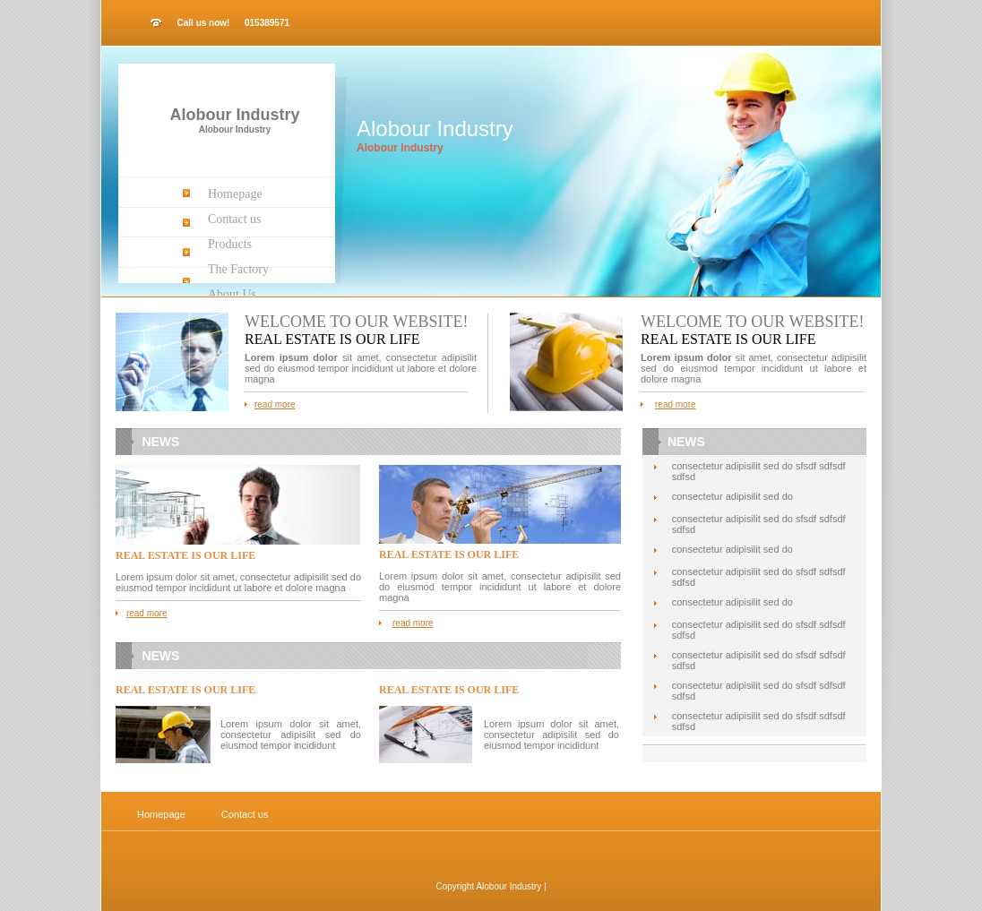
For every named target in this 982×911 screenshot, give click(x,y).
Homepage (235, 194)
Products (230, 244)
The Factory (238, 269)
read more (275, 404)
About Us (232, 294)
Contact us (235, 219)
